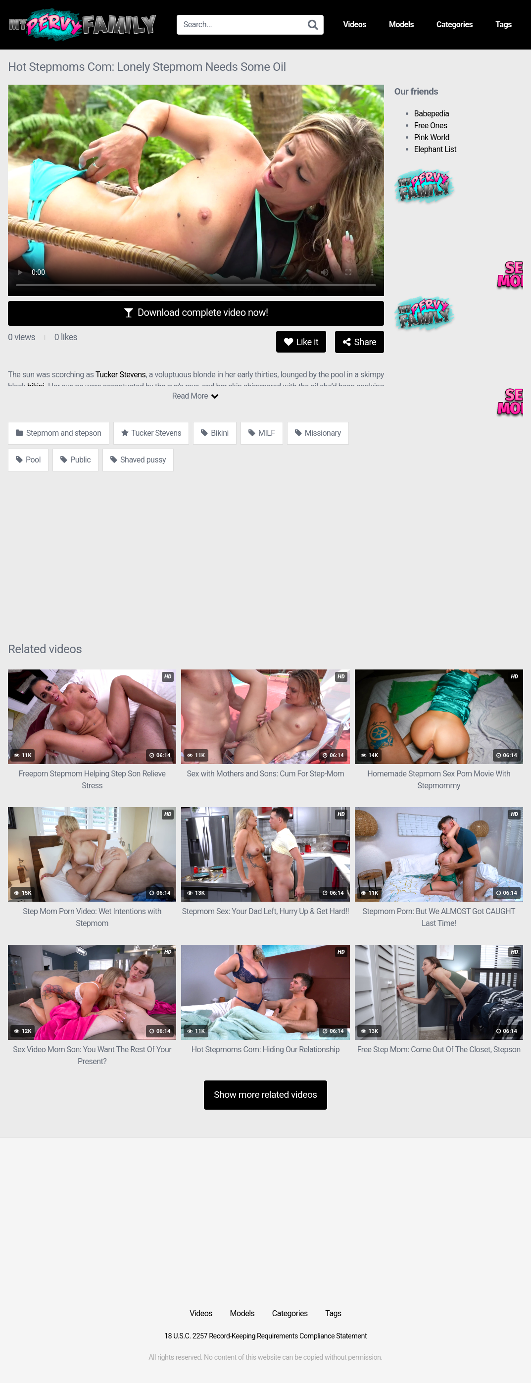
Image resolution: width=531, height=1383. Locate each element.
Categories (454, 24)
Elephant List (435, 149)
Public (75, 459)
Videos (354, 24)
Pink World (431, 137)
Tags (503, 24)
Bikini (215, 433)
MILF (261, 433)
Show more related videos (265, 1094)
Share (359, 342)
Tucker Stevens (120, 374)
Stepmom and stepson (58, 433)
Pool (28, 459)
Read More (195, 396)
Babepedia (431, 113)
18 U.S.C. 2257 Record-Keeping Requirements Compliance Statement (265, 1336)
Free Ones (430, 125)
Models (401, 24)
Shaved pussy (138, 459)
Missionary (318, 433)
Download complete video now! (196, 312)
